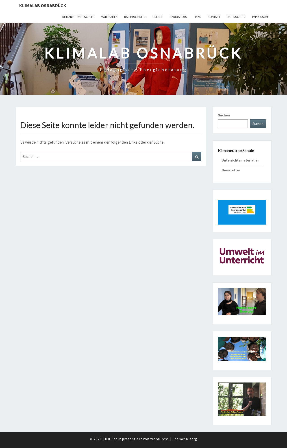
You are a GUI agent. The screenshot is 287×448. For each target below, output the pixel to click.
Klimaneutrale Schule (78, 17)
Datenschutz (236, 17)
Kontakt (214, 17)
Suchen (224, 115)
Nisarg (191, 439)
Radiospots (178, 17)
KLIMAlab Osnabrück (42, 5)
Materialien (109, 17)
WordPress (159, 439)
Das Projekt (133, 17)
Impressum (260, 17)
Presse (158, 17)
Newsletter (231, 170)
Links (197, 17)
